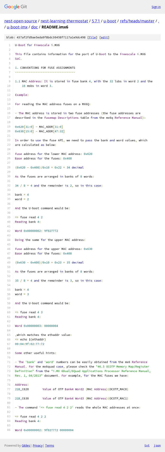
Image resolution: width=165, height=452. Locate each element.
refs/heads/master (137, 20)
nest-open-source (20, 20)
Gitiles (26, 445)
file (92, 37)
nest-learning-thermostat (64, 20)
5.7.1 (96, 20)
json (157, 445)
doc (34, 27)
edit (104, 37)
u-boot (110, 20)
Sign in (156, 7)
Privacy (38, 445)
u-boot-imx (17, 27)
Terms (49, 445)
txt (147, 445)
